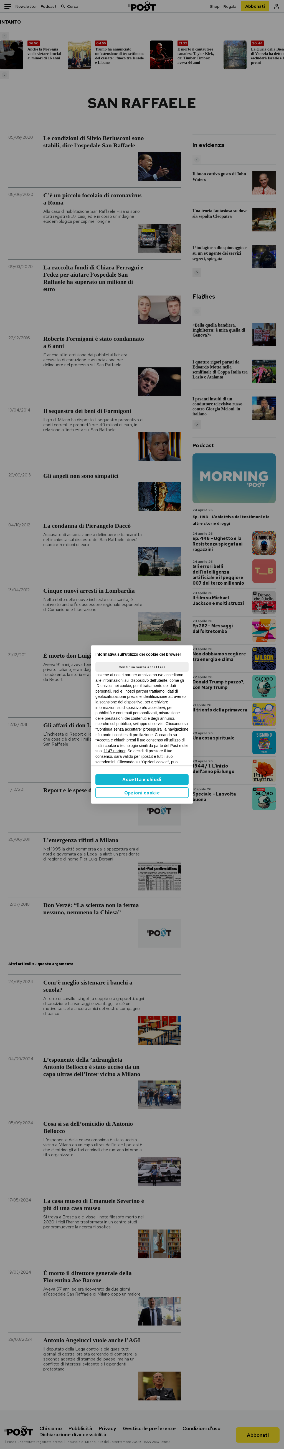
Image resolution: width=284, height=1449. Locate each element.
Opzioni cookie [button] (142, 793)
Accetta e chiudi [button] (142, 779)
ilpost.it (147, 756)
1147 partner (115, 751)
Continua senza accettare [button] (142, 667)
